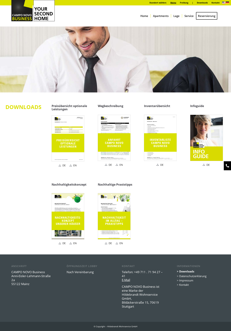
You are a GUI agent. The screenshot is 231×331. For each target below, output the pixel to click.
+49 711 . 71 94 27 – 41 (142, 274)
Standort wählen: (158, 2)
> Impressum (185, 280)
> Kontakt (183, 284)
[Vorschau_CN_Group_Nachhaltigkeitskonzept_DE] (68, 216)
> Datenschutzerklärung (191, 276)
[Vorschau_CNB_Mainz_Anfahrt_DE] (114, 138)
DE (64, 165)
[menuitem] (158, 3)
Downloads (202, 2)
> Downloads (185, 271)
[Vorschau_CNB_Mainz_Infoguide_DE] (206, 138)
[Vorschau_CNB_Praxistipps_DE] (114, 216)
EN (75, 165)
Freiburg (184, 2)
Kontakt (216, 2)
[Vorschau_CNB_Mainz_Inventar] (160, 138)
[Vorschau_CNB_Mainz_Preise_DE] (68, 138)
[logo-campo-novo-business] (33, 10)
